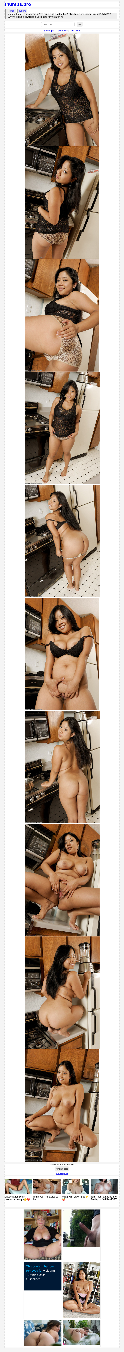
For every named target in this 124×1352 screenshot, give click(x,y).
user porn (75, 30)
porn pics (63, 30)
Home (11, 11)
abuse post (62, 1173)
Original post (62, 1169)
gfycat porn (50, 30)
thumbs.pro (18, 4)
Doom (22, 11)
